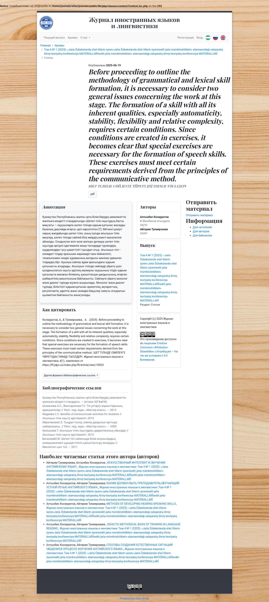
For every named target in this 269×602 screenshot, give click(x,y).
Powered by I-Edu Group (134, 598)
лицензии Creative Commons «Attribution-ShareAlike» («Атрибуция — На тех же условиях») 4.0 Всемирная (159, 351)
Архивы (73, 37)
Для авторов (201, 231)
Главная (45, 45)
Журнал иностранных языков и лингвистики (134, 22)
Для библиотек (202, 235)
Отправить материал (199, 215)
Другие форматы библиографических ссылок (70, 375)
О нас (84, 37)
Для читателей (202, 227)
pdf (93, 194)
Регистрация (185, 37)
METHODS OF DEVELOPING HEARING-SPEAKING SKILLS (141, 503)
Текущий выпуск (54, 37)
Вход (200, 37)
